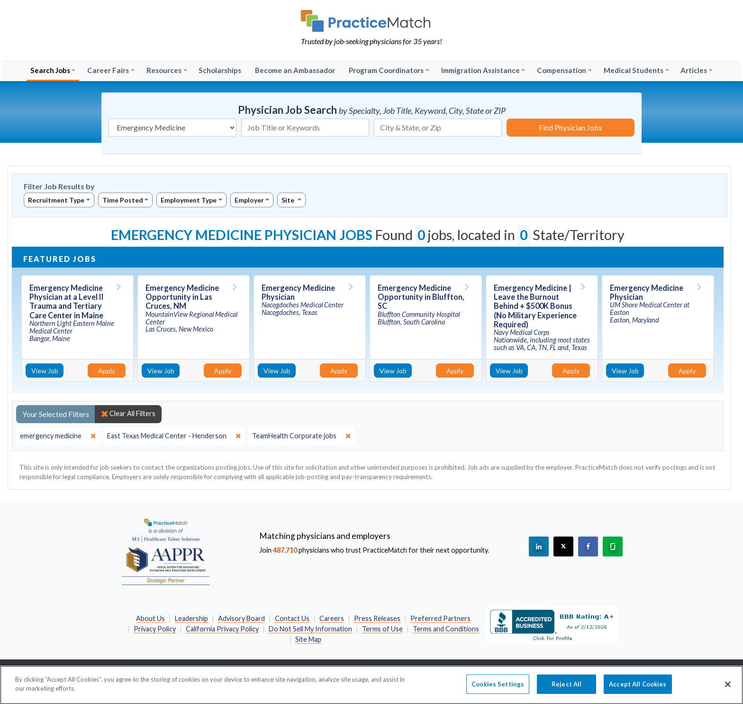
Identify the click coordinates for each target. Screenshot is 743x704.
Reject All (566, 688)
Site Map (308, 639)
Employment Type (189, 200)
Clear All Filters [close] (128, 413)
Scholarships (220, 70)
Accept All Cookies (637, 688)
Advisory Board (241, 618)
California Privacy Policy (222, 629)
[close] (58, 436)
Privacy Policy (155, 629)
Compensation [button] (561, 70)
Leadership (191, 618)
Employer (249, 200)
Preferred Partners (440, 618)
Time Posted (122, 200)
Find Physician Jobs (570, 127)
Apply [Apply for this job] (106, 371)
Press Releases (377, 618)
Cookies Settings (497, 688)
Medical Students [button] (633, 70)
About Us (150, 618)
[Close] (727, 688)
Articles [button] (693, 70)
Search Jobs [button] (50, 70)
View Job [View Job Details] (44, 371)
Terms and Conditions (446, 629)
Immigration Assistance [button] (480, 70)
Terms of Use (382, 629)
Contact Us (292, 618)
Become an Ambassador (295, 70)
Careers (331, 618)
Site (288, 200)
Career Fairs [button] (108, 70)
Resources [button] (163, 70)
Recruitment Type (56, 200)
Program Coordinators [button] (386, 70)
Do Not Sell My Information (310, 629)
